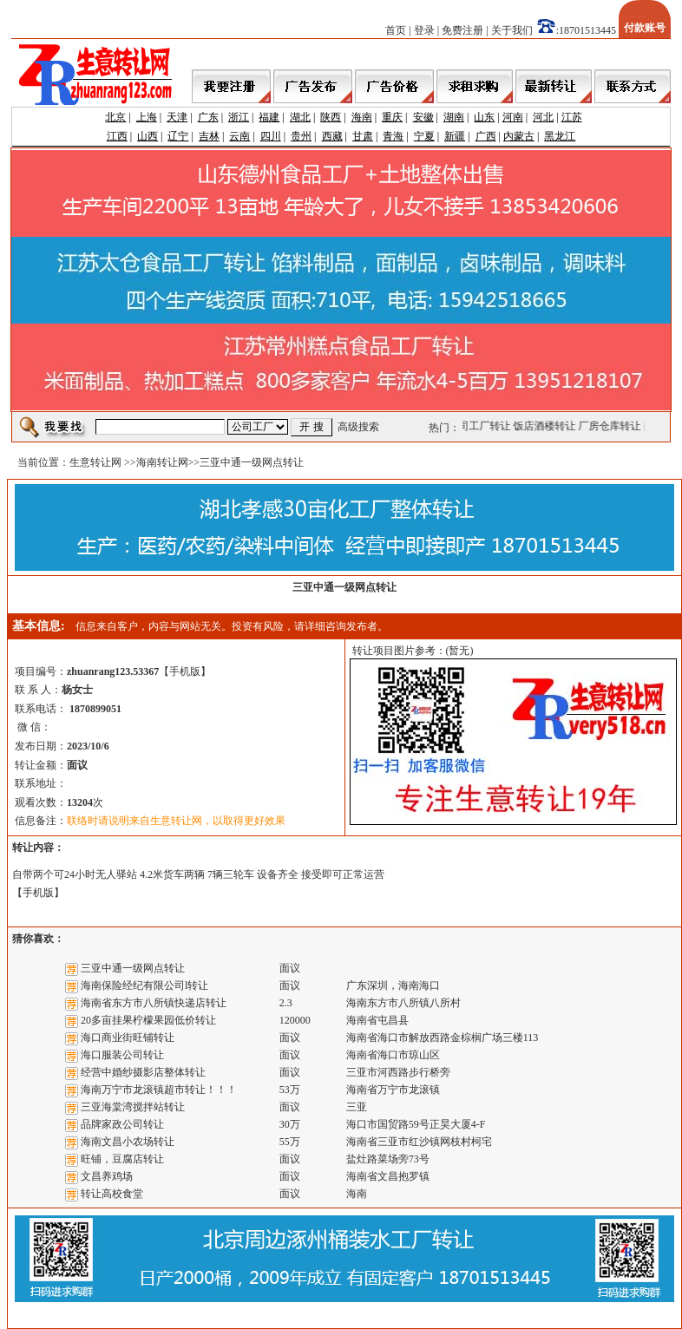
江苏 (571, 117)
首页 (395, 30)
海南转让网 (162, 462)
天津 (177, 117)
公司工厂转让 (481, 426)
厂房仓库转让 (611, 426)
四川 (270, 136)
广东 (208, 117)
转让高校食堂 (112, 1194)
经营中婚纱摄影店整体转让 (143, 1072)
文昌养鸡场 (107, 1176)
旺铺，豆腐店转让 (122, 1159)
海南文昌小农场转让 (127, 1142)
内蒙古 (518, 136)
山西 (147, 136)
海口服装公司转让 (122, 1055)
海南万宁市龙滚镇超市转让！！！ (159, 1089)
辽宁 (177, 136)
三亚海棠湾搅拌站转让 (133, 1107)
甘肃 (362, 136)
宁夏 (424, 136)
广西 (485, 136)
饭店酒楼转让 (546, 426)
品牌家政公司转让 (122, 1124)
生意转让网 (95, 462)
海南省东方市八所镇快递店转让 (153, 1003)
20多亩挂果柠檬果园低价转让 (148, 1020)
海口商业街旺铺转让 (127, 1037)
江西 (117, 136)
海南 (361, 117)
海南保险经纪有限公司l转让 (144, 985)
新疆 (454, 136)
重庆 (392, 117)
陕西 (330, 117)
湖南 (453, 117)
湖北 (300, 117)
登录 (424, 30)
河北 (543, 117)
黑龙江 (559, 136)
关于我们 (512, 30)
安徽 (423, 117)
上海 (146, 117)
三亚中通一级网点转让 (133, 968)
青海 (393, 136)
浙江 (238, 117)
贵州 (301, 136)
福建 (269, 117)
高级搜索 (358, 427)
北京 (115, 117)
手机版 (184, 671)
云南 (239, 136)
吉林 (209, 136)
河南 (512, 117)
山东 (484, 117)
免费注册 (462, 30)
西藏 (332, 136)
